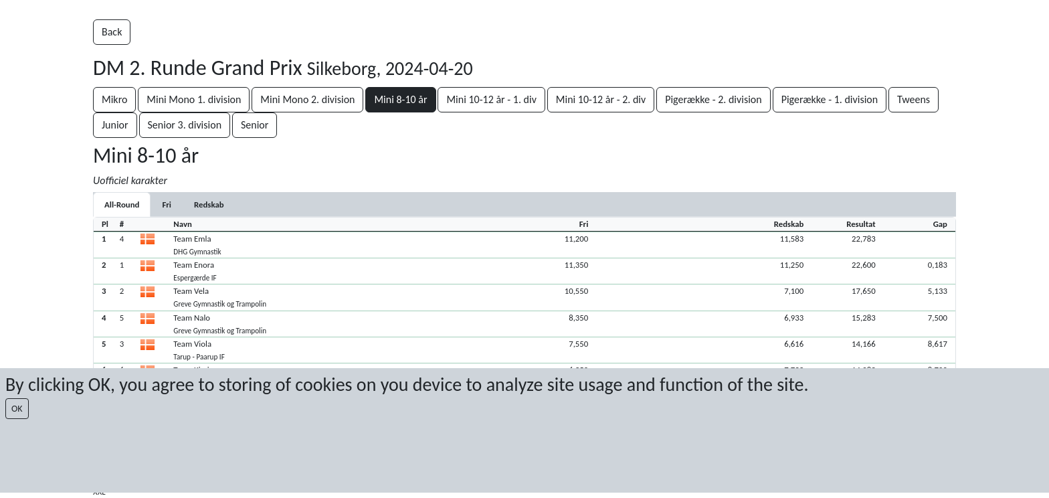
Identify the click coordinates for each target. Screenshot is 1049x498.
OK (17, 408)
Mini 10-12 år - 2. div (601, 99)
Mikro (114, 99)
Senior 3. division (185, 124)
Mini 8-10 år (400, 99)
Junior (115, 124)
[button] (524, 245)
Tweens (913, 99)
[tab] (167, 204)
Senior (254, 124)
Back (112, 31)
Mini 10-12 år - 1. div (491, 99)
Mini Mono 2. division (307, 99)
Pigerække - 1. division (829, 99)
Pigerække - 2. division (713, 99)
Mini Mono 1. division (194, 99)
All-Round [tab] (121, 204)
